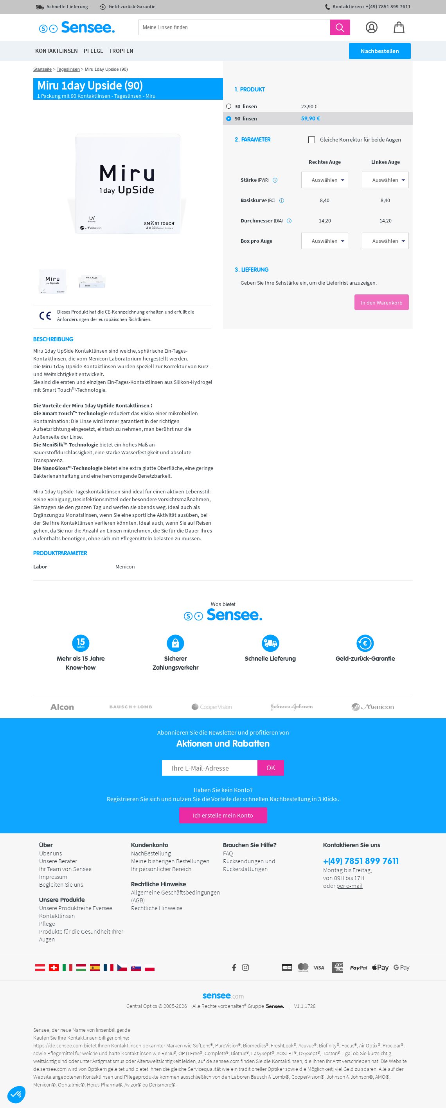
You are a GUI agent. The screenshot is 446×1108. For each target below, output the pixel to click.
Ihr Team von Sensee (65, 869)
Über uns (50, 853)
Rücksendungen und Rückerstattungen (249, 865)
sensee (223, 995)
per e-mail (349, 885)
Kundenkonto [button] (149, 845)
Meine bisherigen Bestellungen (170, 861)
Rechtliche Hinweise (156, 908)
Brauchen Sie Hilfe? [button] (250, 845)
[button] (16, 1094)
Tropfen (121, 50)
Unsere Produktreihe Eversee (75, 908)
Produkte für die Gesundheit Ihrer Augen (81, 935)
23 (309, 106)
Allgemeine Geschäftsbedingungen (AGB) (175, 896)
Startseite (42, 69)
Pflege (47, 923)
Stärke (259, 179)
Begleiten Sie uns (61, 884)
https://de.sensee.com (58, 1045)
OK (270, 767)
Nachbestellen (380, 51)
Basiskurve (262, 200)
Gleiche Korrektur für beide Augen (354, 139)
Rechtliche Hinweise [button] (158, 884)
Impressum (53, 876)
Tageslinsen (68, 69)
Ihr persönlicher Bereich (161, 869)
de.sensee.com (222, 1061)
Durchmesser (266, 220)
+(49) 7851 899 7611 (361, 861)
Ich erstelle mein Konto (223, 815)
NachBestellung (151, 853)
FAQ (228, 853)
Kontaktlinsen (57, 916)
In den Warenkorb (382, 302)
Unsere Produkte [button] (62, 900)
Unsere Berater (58, 861)
